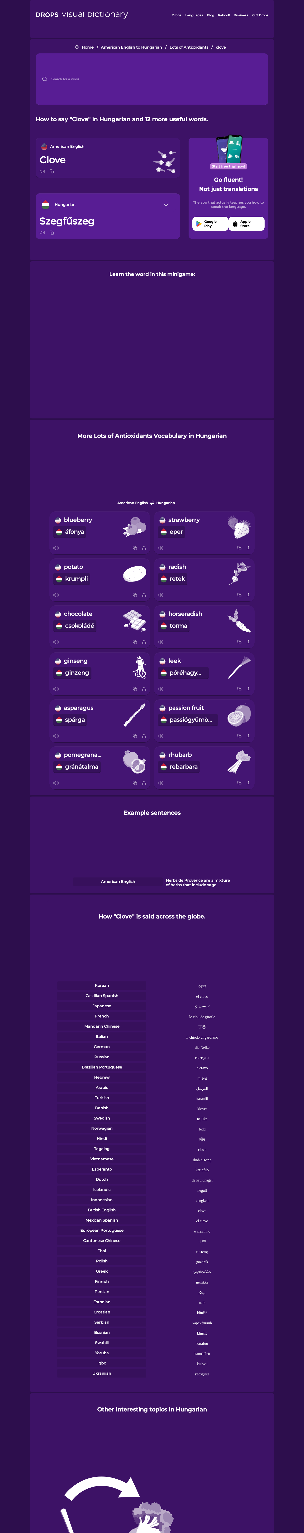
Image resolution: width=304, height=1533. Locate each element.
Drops (176, 15)
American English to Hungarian (131, 47)
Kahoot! (224, 15)
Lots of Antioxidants (189, 47)
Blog (210, 15)
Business (241, 15)
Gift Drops (260, 15)
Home (88, 47)
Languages (194, 15)
